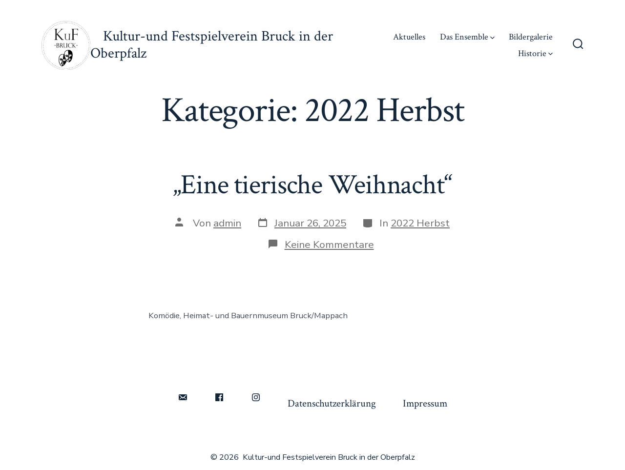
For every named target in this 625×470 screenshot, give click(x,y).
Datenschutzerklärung (332, 403)
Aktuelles (409, 36)
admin (227, 223)
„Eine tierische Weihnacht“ (312, 185)
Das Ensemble (467, 36)
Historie (535, 53)
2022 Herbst (420, 223)
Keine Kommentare (329, 244)
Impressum (425, 403)
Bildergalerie (531, 36)
